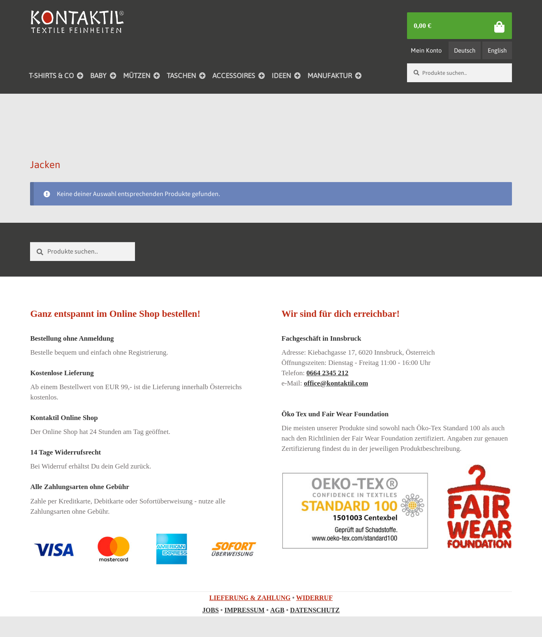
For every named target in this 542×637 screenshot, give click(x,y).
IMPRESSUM (244, 610)
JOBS (210, 610)
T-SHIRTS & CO (51, 76)
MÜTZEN (136, 76)
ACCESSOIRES (233, 76)
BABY (98, 76)
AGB (277, 610)
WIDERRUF (314, 597)
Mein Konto (426, 50)
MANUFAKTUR (329, 76)
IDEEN (281, 76)
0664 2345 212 (328, 373)
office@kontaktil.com (336, 383)
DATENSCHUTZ (315, 610)
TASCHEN (181, 76)
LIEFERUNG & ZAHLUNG (250, 597)
